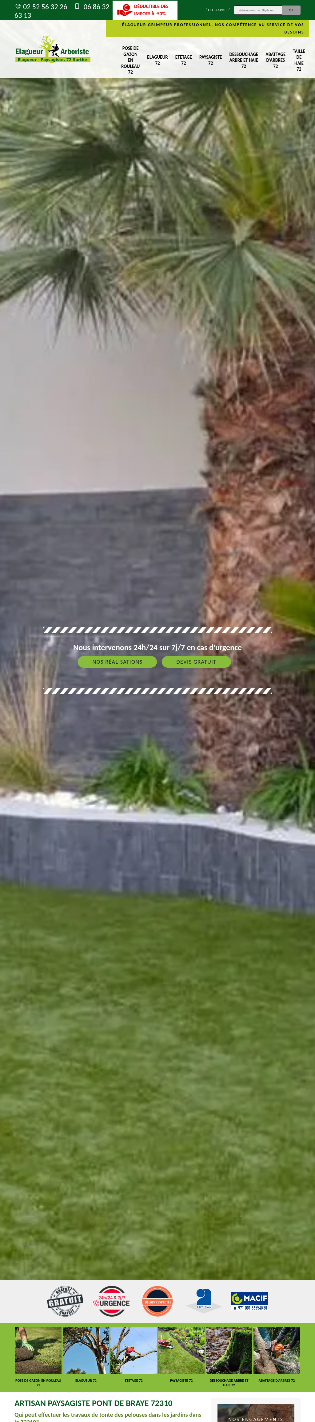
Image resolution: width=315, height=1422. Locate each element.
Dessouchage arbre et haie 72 (243, 60)
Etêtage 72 (183, 60)
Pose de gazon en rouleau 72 (130, 60)
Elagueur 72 (157, 60)
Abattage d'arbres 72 (275, 60)
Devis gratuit (196, 661)
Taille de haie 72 (299, 60)
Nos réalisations (117, 661)
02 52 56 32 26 (40, 6)
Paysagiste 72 (210, 60)
